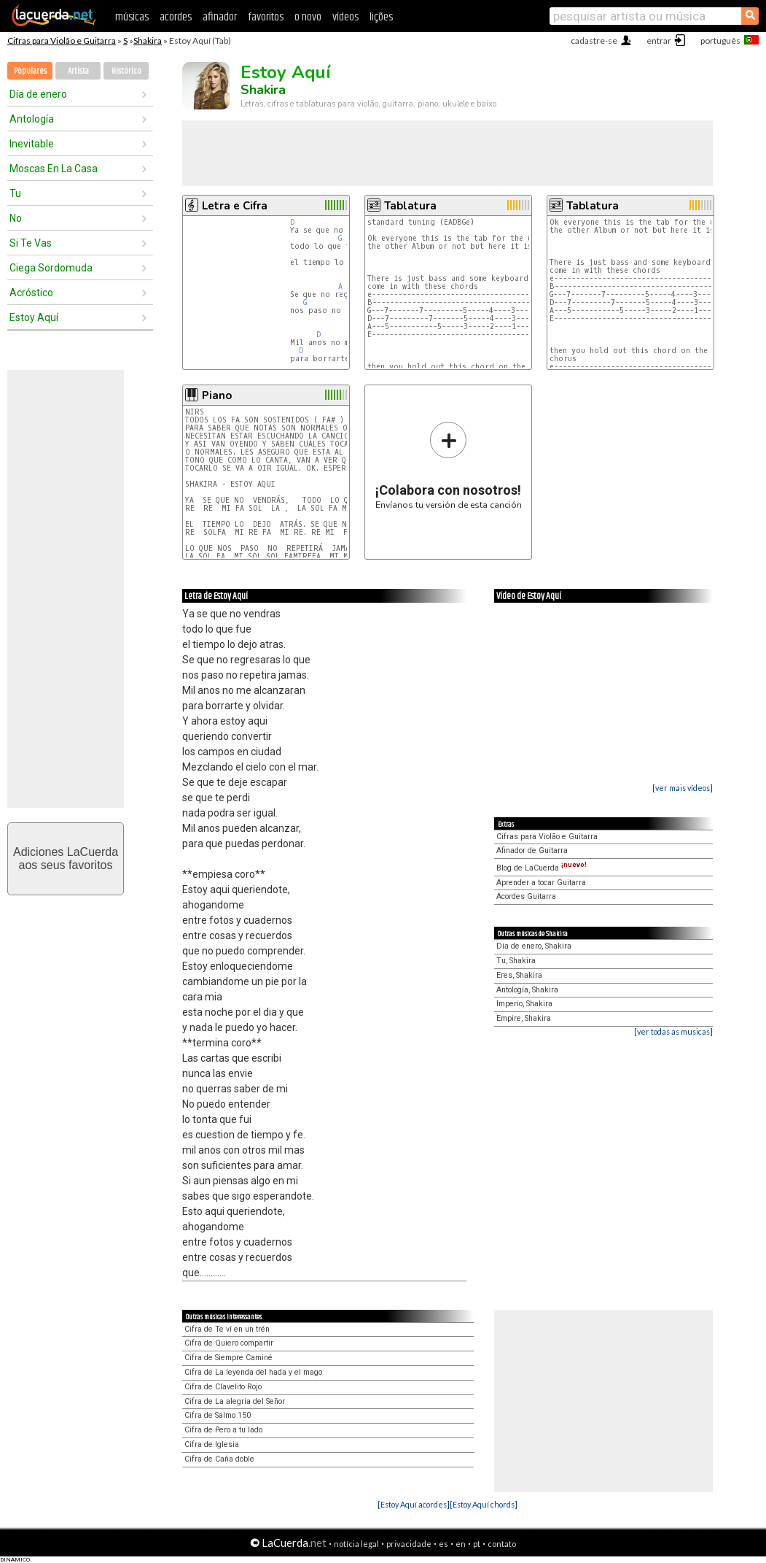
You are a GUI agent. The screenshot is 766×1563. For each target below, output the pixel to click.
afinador (220, 17)
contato (502, 1543)
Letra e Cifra (234, 205)
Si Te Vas (30, 243)
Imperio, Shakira (524, 1003)
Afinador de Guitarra (532, 850)
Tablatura (410, 205)
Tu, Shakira (516, 960)
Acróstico (31, 292)
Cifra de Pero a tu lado (223, 1430)
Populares (30, 71)
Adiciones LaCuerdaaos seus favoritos (65, 858)
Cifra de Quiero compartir (228, 1343)
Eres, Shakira (519, 975)
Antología (31, 119)
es (443, 1543)
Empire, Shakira (523, 1018)
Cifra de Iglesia (211, 1444)
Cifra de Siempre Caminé (228, 1357)
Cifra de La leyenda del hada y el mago (253, 1372)
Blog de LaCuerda (541, 868)
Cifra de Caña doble (219, 1459)
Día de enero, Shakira (533, 946)
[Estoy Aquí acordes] (414, 1504)
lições (381, 17)
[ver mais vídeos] (682, 787)
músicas (132, 17)
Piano (217, 395)
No (15, 218)
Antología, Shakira (527, 990)
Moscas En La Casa (53, 168)
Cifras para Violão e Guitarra (61, 40)
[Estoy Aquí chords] (483, 1504)
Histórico (126, 71)
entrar (658, 40)
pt (476, 1543)
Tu (15, 193)
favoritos (266, 17)
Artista (78, 71)
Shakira (147, 40)
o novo (307, 17)
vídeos (345, 17)
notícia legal (356, 1543)
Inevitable (31, 144)
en (461, 1543)
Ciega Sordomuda (51, 268)
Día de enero (38, 94)
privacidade (408, 1543)
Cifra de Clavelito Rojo (223, 1387)
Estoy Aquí (33, 317)
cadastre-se (594, 40)
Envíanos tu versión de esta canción (448, 465)
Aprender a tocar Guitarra (541, 882)
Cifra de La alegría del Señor (234, 1401)
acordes (176, 17)
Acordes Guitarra (526, 896)
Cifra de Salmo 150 (217, 1415)
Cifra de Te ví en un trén (227, 1329)
